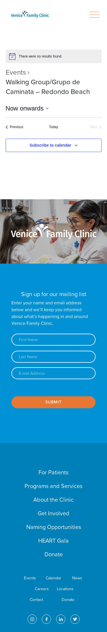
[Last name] (53, 357)
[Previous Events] (14, 127)
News (77, 578)
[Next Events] (96, 127)
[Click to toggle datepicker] (27, 108)
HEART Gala (53, 540)
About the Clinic (53, 499)
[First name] (53, 340)
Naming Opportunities (53, 527)
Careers (42, 588)
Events (16, 72)
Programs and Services (53, 486)
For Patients (53, 472)
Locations (65, 588)
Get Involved (53, 513)
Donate (54, 554)
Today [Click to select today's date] (53, 127)
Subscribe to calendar (50, 145)
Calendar (53, 578)
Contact (36, 599)
